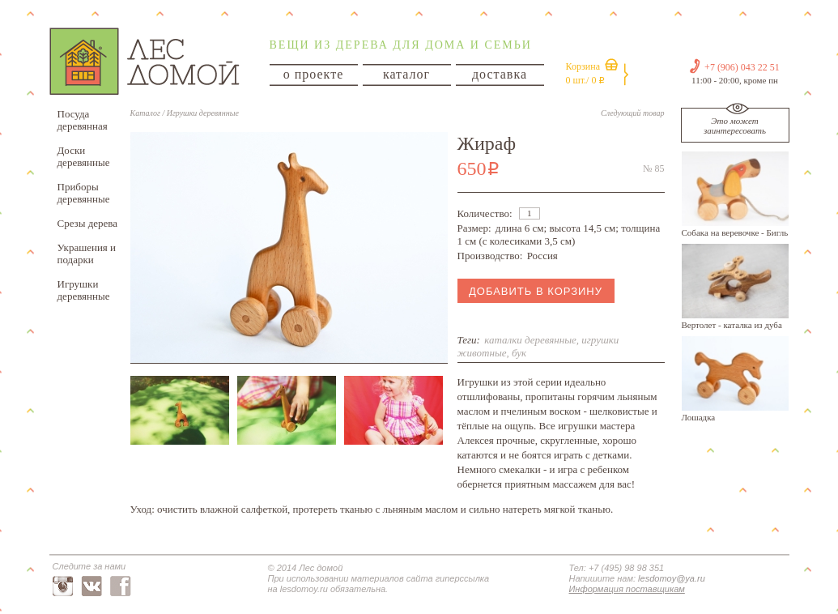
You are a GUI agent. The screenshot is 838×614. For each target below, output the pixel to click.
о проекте (313, 74)
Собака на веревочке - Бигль (735, 232)
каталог (406, 74)
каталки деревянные (530, 340)
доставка (499, 74)
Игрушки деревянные (83, 290)
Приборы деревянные (83, 193)
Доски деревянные (83, 156)
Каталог (145, 113)
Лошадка (699, 417)
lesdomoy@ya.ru (671, 578)
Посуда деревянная (82, 120)
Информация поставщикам (627, 589)
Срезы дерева (87, 223)
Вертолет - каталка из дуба (732, 325)
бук (519, 353)
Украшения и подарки (87, 253)
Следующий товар (632, 113)
